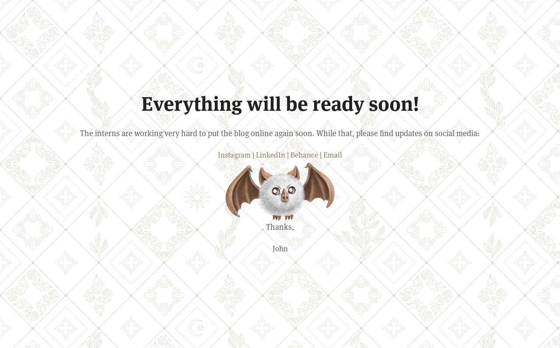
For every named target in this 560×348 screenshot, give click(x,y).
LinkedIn (270, 155)
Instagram (234, 155)
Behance (304, 155)
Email (332, 155)
